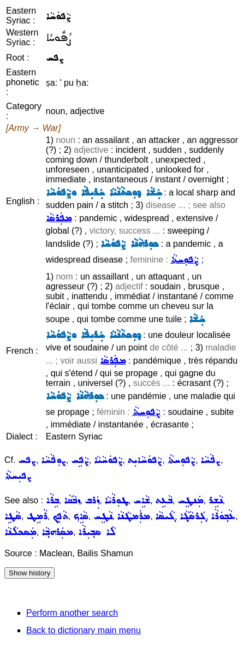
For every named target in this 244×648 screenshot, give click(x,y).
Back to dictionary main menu (83, 630)
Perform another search (72, 612)
